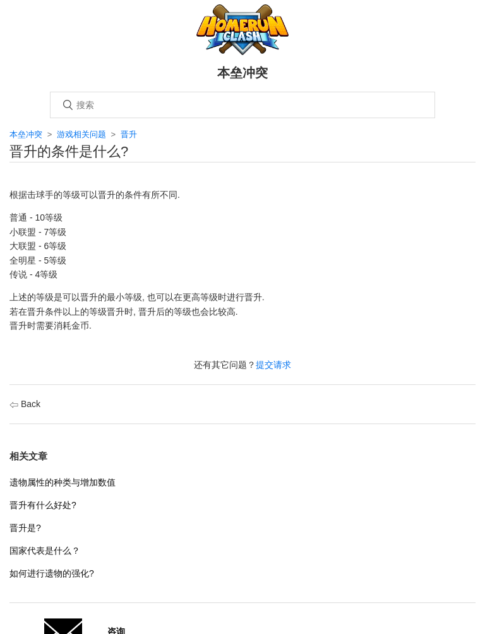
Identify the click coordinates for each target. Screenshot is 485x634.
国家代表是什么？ (44, 551)
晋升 (129, 134)
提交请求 (273, 365)
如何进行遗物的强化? (51, 573)
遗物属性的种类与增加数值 (62, 482)
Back (24, 404)
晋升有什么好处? (42, 505)
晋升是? (25, 528)
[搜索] (242, 105)
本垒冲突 (25, 134)
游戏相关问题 (81, 134)
